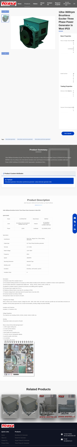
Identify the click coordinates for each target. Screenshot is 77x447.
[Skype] (74, 221)
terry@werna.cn (68, 441)
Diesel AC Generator (20, 437)
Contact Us (49, 3)
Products (27, 4)
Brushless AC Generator (21, 435)
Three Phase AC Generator (22, 443)
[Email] (74, 218)
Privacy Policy (5, 443)
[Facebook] (74, 225)
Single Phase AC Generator (22, 440)
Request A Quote (57, 3)
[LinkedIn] (74, 229)
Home (19, 4)
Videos (35, 4)
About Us (42, 3)
